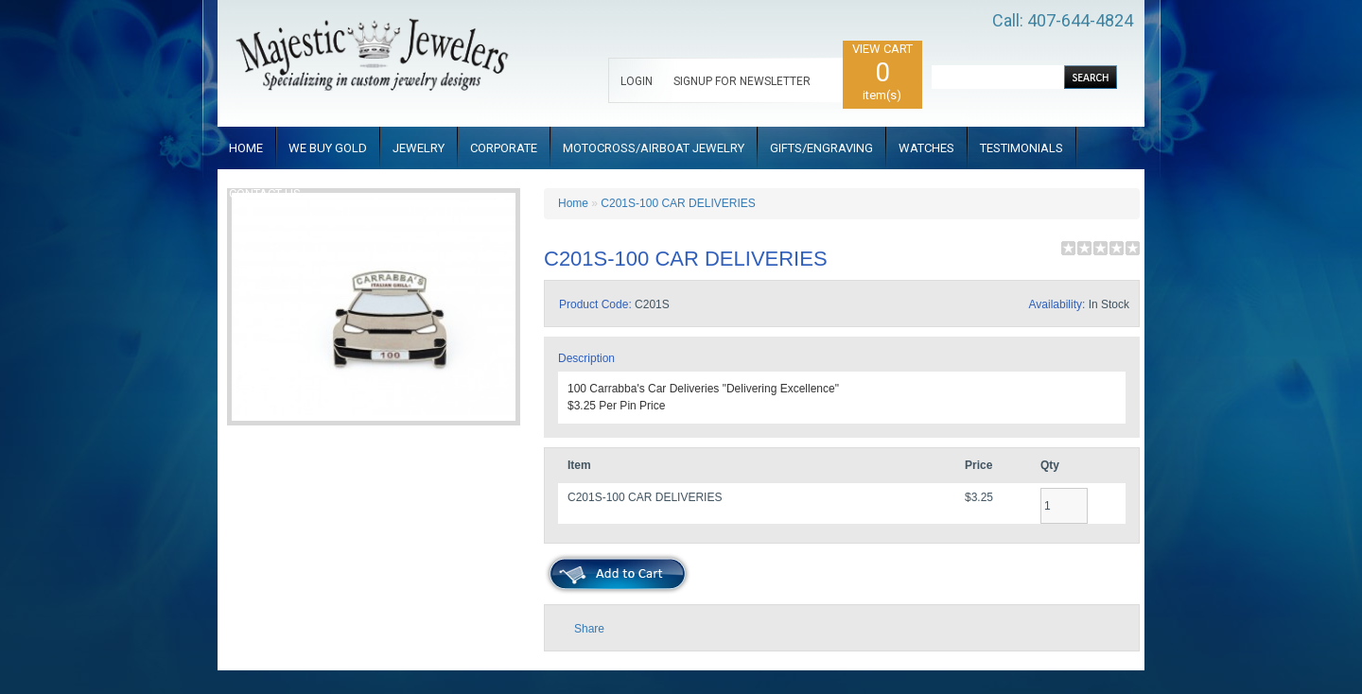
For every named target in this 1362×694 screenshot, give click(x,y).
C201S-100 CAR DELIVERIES (678, 203)
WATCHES (926, 148)
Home (573, 203)
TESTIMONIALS (1021, 148)
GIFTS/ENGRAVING (821, 148)
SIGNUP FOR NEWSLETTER (742, 81)
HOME (246, 148)
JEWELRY (419, 148)
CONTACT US (265, 193)
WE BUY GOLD (327, 148)
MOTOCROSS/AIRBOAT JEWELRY (653, 148)
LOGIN (636, 81)
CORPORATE (503, 148)
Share (589, 628)
